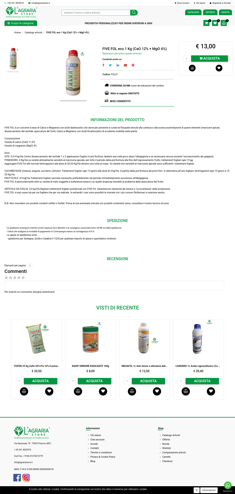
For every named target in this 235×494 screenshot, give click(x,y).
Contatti (94, 448)
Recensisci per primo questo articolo (121, 53)
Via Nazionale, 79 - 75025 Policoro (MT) (32, 443)
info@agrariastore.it (39, 3)
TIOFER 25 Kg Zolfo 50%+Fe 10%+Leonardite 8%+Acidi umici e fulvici (36, 366)
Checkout (167, 461)
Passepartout (130, 491)
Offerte (166, 439)
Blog (92, 461)
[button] (134, 12)
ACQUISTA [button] (40, 381)
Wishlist (166, 448)
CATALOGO (193, 12)
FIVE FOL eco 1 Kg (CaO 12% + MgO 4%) (67, 32)
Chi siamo (199, 3)
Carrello (166, 456)
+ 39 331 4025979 (22, 450)
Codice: (106, 74)
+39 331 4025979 (14, 3)
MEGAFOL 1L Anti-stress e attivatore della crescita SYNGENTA (144, 366)
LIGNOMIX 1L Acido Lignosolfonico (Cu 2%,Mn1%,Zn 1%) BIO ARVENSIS (198, 366)
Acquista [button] (209, 58)
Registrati (217, 3)
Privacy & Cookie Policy (102, 456)
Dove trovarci (182, 3)
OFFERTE (210, 12)
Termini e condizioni (101, 452)
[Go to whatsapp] (228, 485)
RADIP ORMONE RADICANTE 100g (90, 366)
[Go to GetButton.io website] (228, 491)
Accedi (227, 3)
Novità (165, 444)
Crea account (97, 439)
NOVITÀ (225, 12)
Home (17, 32)
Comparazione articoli (174, 452)
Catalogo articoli (33, 32)
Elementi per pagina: (15, 265)
